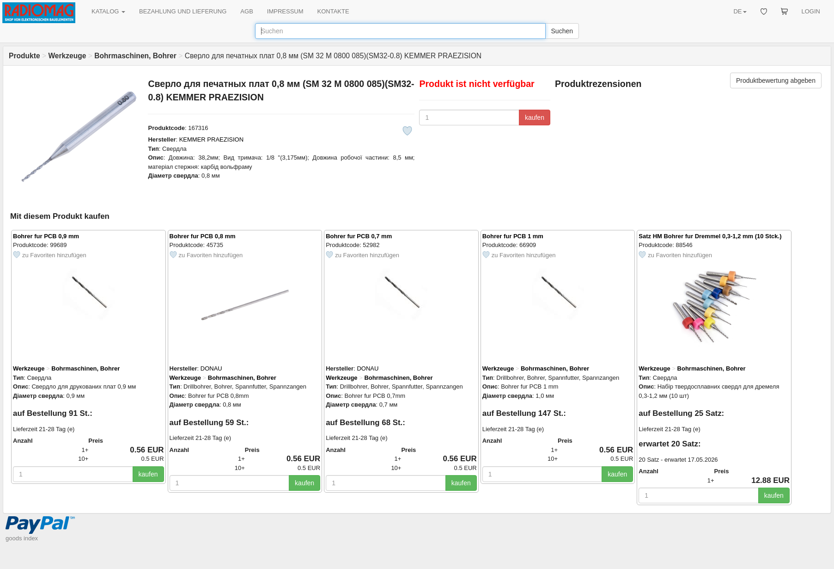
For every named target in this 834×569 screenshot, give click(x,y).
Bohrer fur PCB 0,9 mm (46, 236)
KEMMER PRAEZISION (211, 139)
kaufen (534, 117)
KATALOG (108, 11)
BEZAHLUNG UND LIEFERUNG (182, 11)
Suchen (562, 31)
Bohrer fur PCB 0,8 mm (203, 236)
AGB (246, 11)
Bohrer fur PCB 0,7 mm (359, 236)
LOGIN (811, 11)
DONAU (211, 368)
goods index (22, 538)
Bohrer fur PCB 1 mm (512, 236)
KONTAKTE (333, 11)
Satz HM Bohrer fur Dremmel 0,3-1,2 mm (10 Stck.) (710, 236)
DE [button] (739, 11)
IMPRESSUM (285, 11)
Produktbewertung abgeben (776, 80)
